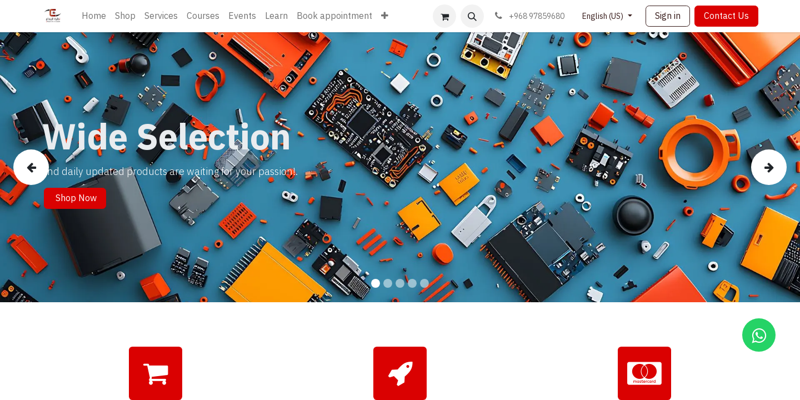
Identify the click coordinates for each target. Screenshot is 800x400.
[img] (45, 167)
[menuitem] (94, 16)
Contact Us (726, 16)
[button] (472, 16)
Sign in (668, 16)
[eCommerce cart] (444, 16)
